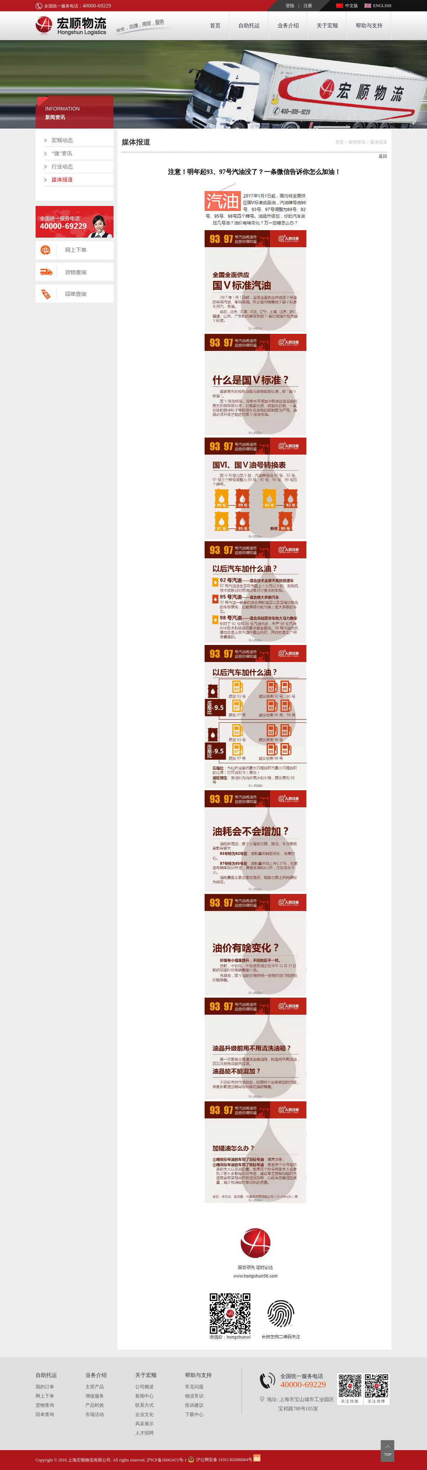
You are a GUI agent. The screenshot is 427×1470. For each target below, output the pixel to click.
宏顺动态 (62, 140)
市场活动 (94, 1414)
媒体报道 (62, 180)
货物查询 (45, 1405)
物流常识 (194, 1396)
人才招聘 (144, 1433)
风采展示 (144, 1423)
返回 (383, 156)
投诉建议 (194, 1405)
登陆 (290, 5)
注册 (308, 5)
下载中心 (194, 1414)
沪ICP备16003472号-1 (167, 1460)
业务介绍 (288, 25)
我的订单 (45, 1386)
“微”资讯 (62, 153)
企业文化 (144, 1414)
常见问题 (194, 1386)
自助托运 (249, 25)
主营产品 (94, 1386)
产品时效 (94, 1405)
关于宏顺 (327, 25)
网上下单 (45, 1396)
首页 (215, 25)
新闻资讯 (356, 142)
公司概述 (144, 1386)
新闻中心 (144, 1396)
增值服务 (94, 1396)
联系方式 (144, 1405)
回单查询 (45, 1414)
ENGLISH (382, 5)
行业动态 (62, 166)
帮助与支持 (369, 25)
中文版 (351, 5)
